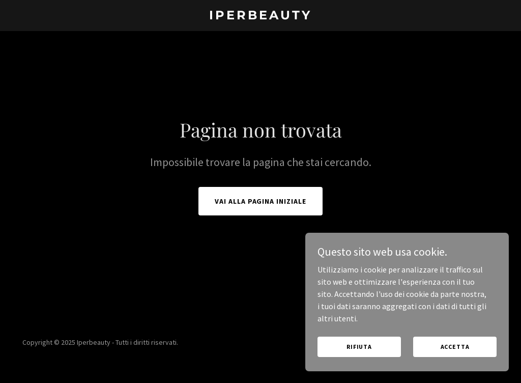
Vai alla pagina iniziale (261, 201)
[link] (260, 16)
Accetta (455, 346)
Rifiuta (359, 346)
